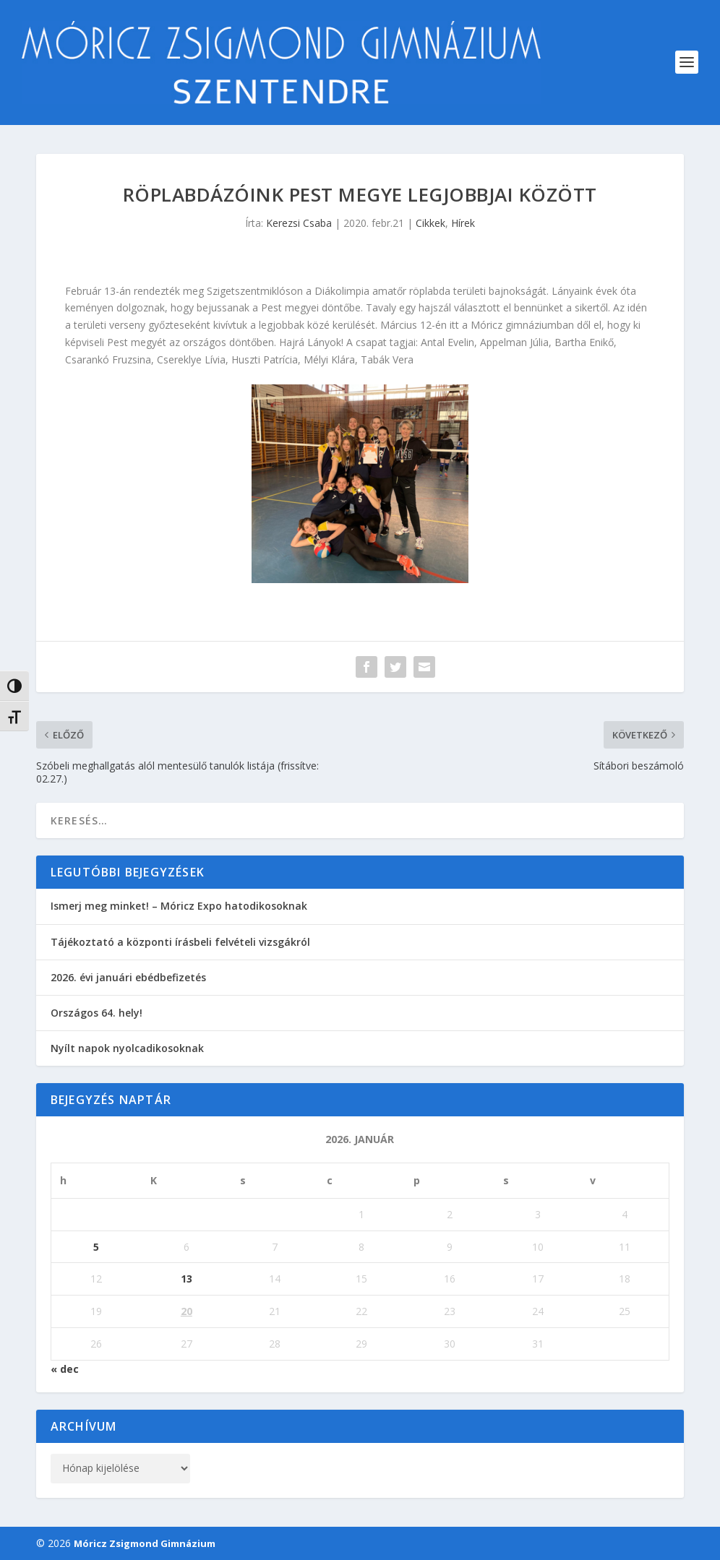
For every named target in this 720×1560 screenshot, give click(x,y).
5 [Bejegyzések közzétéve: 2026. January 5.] (96, 1247)
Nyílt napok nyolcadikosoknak (127, 1048)
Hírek (463, 223)
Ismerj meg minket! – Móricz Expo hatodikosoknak (179, 906)
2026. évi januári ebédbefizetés (128, 977)
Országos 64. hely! (96, 1013)
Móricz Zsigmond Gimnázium (144, 1543)
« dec (65, 1369)
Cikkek (430, 223)
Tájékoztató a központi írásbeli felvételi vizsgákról (180, 942)
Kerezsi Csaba (299, 223)
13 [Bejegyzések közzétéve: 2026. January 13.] (186, 1278)
